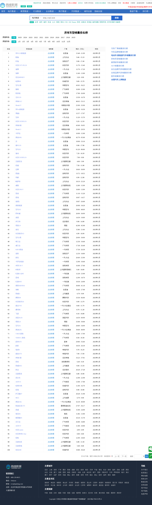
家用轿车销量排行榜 (119, 62)
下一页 (124, 456)
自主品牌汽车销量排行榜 (121, 69)
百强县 (89, 22)
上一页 (117, 456)
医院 (58, 22)
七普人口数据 (72, 3)
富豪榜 (117, 22)
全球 (36, 22)
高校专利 (63, 3)
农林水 (83, 22)
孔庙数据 (149, 3)
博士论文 (55, 3)
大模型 (133, 3)
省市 (40, 22)
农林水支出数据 (100, 3)
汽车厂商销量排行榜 (119, 48)
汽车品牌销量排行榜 (119, 52)
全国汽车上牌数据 (118, 80)
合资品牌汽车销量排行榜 (121, 73)
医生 (62, 22)
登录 (29, 6)
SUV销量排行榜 (117, 66)
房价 (119, 3)
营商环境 (102, 22)
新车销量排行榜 (117, 76)
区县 (49, 22)
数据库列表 (37, 3)
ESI (70, 22)
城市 (45, 22)
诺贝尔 (80, 3)
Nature (74, 22)
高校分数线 (46, 3)
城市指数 (95, 22)
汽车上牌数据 (111, 3)
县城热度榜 (140, 3)
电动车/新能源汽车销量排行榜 (123, 55)
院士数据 (126, 3)
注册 (23, 6)
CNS (66, 22)
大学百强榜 (111, 22)
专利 (78, 22)
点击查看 (51, 53)
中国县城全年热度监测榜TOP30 (140, 8)
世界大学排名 (88, 3)
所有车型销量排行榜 (119, 59)
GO (146, 456)
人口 (53, 22)
